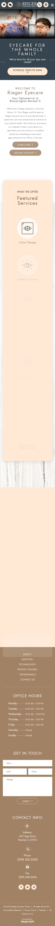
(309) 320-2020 (27, 859)
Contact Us (27, 679)
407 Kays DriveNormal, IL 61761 (27, 838)
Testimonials (27, 674)
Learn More (17, 144)
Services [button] (27, 659)
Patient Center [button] (27, 669)
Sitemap (42, 910)
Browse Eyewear (17, 152)
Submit (27, 801)
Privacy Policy (30, 910)
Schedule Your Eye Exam (27, 71)
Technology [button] (27, 664)
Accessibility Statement (12, 910)
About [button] (27, 654)
